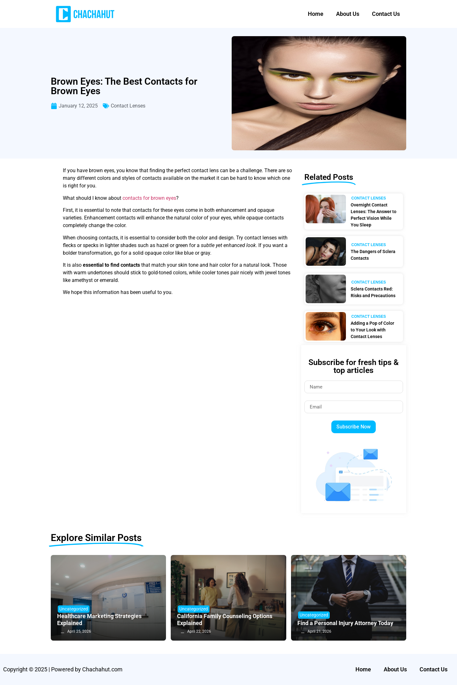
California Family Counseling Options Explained (224, 619)
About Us (347, 13)
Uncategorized (73, 608)
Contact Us (386, 13)
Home (315, 13)
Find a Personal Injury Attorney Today (345, 623)
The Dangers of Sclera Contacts (373, 255)
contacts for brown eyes (149, 198)
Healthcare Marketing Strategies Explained (99, 619)
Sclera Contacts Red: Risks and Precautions (373, 292)
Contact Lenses (128, 106)
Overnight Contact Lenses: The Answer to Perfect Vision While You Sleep (373, 214)
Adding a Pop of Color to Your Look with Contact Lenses (372, 330)
